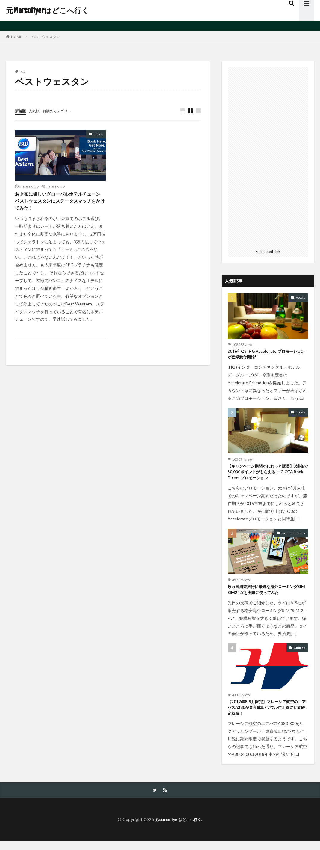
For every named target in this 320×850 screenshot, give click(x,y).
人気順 (37, 110)
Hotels (98, 134)
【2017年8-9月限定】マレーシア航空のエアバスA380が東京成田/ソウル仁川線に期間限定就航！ (266, 714)
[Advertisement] (267, 157)
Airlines (299, 653)
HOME (16, 36)
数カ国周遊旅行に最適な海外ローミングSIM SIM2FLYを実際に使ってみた (266, 595)
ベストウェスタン (45, 36)
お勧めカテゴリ (60, 110)
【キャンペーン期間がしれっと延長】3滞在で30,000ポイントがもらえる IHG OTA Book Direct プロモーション (267, 474)
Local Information (293, 537)
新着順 (21, 110)
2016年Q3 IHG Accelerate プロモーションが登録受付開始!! (267, 355)
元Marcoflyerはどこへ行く (47, 10)
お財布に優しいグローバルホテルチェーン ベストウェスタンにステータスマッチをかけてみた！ (58, 203)
